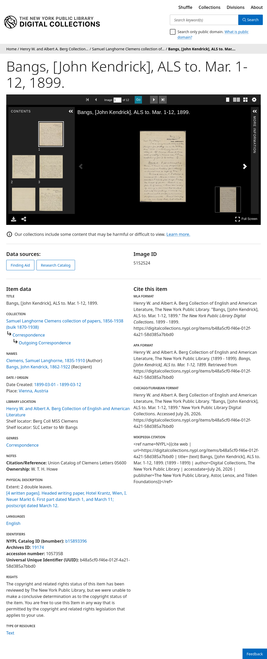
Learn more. (178, 234)
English (13, 523)
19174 (38, 547)
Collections (210, 7)
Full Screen (246, 219)
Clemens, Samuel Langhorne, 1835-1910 (45, 360)
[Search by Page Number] (117, 100)
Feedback (255, 653)
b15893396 (76, 541)
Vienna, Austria (33, 391)
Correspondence (29, 335)
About (257, 7)
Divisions (235, 7)
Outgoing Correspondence (45, 343)
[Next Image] (245, 166)
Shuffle (185, 7)
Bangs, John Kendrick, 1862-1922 (38, 367)
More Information (254, 118)
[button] (70, 111)
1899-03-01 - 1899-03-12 (57, 384)
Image (108, 99)
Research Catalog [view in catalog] (56, 265)
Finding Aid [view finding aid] (20, 265)
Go (138, 99)
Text (10, 633)
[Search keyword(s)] (204, 20)
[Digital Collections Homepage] (52, 22)
